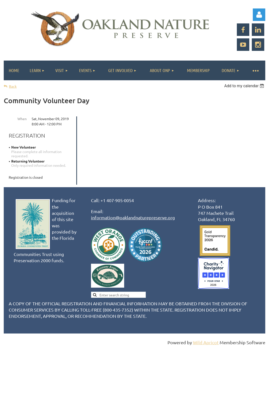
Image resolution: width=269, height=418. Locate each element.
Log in (259, 14)
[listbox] (244, 86)
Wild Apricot (206, 342)
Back (13, 86)
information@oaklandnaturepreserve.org (133, 217)
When (22, 118)
